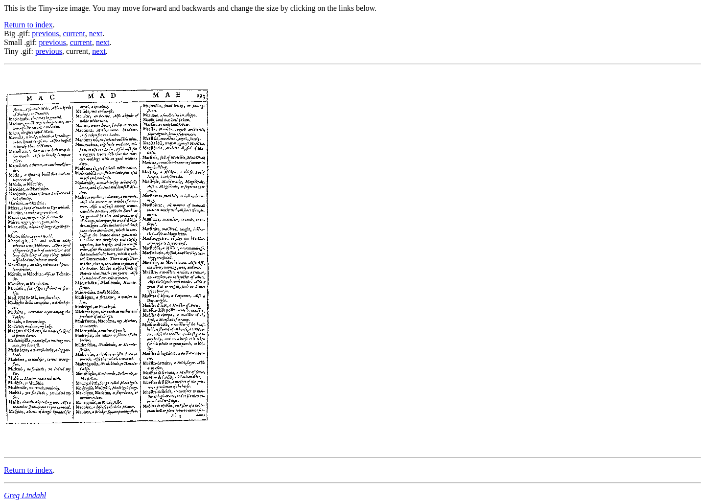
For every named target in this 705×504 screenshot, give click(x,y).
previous (45, 33)
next (96, 33)
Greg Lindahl (25, 495)
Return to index (28, 25)
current (74, 33)
